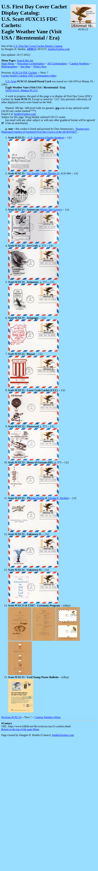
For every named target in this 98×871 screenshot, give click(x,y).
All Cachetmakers (57, 63)
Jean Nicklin (38, 498)
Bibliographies (9, 66)
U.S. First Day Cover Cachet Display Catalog (38, 46)
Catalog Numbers (79, 63)
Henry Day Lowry (51, 209)
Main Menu (7, 63)
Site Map (25, 66)
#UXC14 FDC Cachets (24, 72)
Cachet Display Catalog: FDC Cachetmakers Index (29, 75)
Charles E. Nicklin (58, 498)
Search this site (25, 60)
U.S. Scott (10, 81)
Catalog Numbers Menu (48, 717)
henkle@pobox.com (59, 49)
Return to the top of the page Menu (20, 729)
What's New (39, 66)
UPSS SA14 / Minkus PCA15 (21, 90)
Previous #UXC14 (11, 717)
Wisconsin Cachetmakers (30, 63)
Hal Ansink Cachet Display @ (43, 173)
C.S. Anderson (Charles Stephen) (46, 137)
